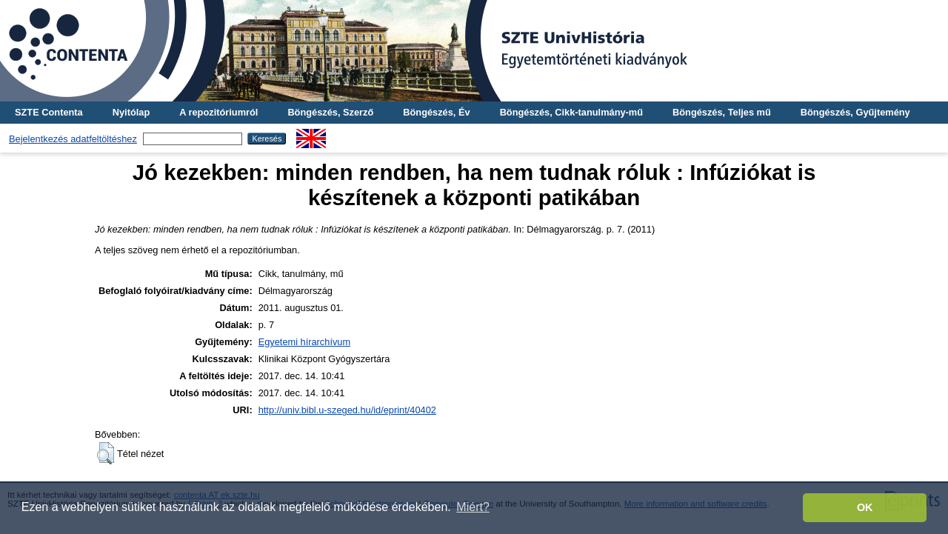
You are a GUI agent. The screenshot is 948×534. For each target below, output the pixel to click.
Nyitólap (131, 112)
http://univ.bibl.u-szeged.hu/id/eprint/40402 (347, 409)
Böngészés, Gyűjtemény (855, 112)
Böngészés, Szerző (330, 112)
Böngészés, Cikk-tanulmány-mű (571, 112)
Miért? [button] (472, 507)
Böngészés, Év (436, 112)
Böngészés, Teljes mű (721, 112)
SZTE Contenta (49, 112)
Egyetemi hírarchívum (304, 341)
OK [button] (865, 507)
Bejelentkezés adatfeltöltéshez (73, 138)
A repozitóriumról (218, 112)
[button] (105, 453)
